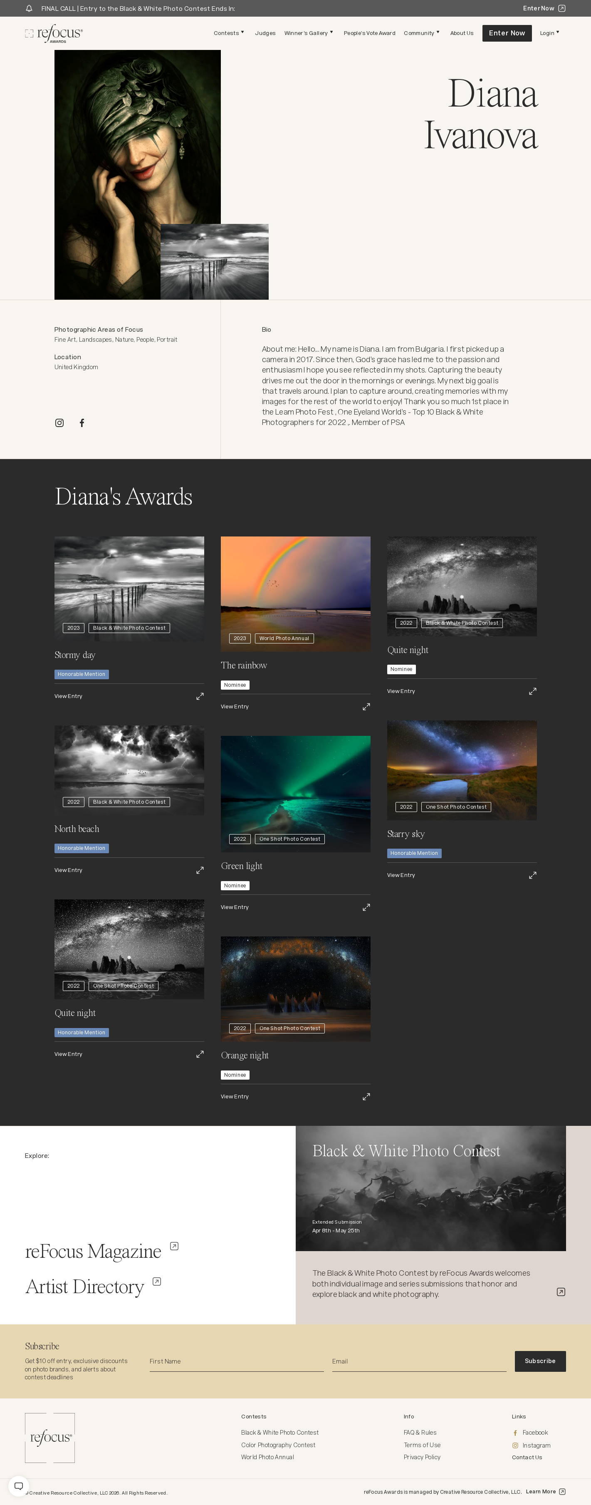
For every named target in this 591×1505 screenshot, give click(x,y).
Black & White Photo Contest (280, 1432)
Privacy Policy (422, 1457)
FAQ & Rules (420, 1432)
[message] (18, 1486)
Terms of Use (422, 1445)
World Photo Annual (267, 1457)
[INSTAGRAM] (59, 423)
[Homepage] (54, 33)
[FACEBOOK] (82, 423)
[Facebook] (539, 1433)
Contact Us (527, 1457)
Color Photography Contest (278, 1445)
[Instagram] (539, 1446)
